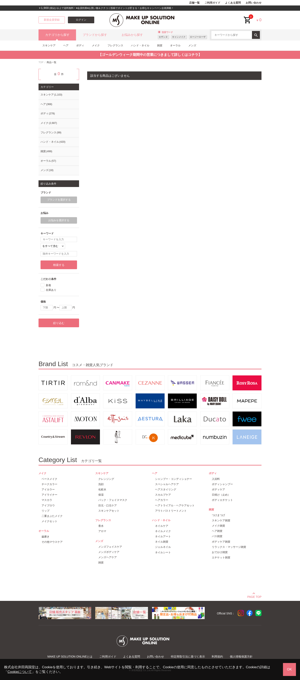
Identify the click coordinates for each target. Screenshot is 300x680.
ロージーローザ (198, 37)
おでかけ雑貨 (220, 552)
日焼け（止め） (221, 494)
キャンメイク (178, 37)
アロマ (102, 531)
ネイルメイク (163, 531)
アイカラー (48, 489)
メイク (96, 45)
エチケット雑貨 (221, 557)
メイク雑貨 (218, 525)
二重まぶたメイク (52, 515)
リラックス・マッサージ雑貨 (229, 546)
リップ (45, 510)
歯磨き (45, 536)
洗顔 (101, 484)
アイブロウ (48, 505)
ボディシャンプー (222, 484)
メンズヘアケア (107, 557)
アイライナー (49, 494)
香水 (101, 525)
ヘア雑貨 (217, 530)
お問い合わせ (253, 2)
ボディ (80, 45)
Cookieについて (20, 672)
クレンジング (106, 478)
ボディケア (218, 489)
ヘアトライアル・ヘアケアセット (175, 505)
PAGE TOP (254, 596)
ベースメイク (49, 478)
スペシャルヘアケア (167, 484)
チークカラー (49, 484)
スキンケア (49, 45)
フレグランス (115, 45)
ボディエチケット (222, 500)
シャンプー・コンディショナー (173, 478)
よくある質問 (233, 2)
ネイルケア (161, 525)
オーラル (175, 45)
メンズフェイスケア (110, 546)
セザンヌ (163, 37)
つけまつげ (218, 515)
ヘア (66, 45)
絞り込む (58, 323)
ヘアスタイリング (165, 489)
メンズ (192, 45)
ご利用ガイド (212, 2)
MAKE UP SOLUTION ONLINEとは (69, 656)
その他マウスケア (52, 541)
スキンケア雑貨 (221, 520)
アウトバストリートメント (171, 510)
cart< (247, 17)
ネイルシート (163, 552)
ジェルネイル (163, 546)
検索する (58, 265)
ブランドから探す (95, 34)
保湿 (101, 494)
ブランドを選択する (59, 199)
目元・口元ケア (107, 505)
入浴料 (216, 478)
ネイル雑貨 (161, 541)
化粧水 (102, 489)
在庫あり (51, 289)
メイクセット (49, 521)
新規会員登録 (52, 19)
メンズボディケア (108, 552)
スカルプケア (163, 494)
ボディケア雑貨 (221, 541)
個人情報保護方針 (241, 656)
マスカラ (47, 500)
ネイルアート (163, 536)
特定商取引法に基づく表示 (188, 656)
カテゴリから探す (57, 34)
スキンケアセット (108, 510)
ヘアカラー (161, 500)
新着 (48, 285)
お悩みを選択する (58, 220)
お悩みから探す (132, 34)
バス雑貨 (217, 536)
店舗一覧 (194, 2)
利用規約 (217, 656)
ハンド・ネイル (140, 45)
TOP (41, 62)
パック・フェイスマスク (112, 500)
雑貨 (159, 45)
